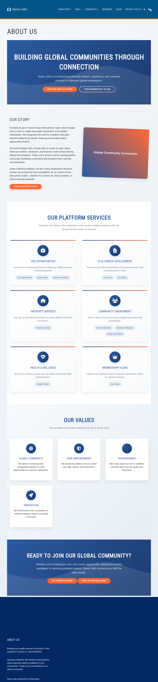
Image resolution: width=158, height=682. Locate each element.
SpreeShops (34, 679)
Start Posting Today (25, 187)
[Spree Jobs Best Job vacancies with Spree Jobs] (17, 9)
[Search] (144, 9)
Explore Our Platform (60, 89)
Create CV (108, 278)
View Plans (115, 384)
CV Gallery (122, 278)
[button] (70, 9)
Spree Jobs (12, 679)
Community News (104, 328)
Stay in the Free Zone (94, 581)
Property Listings (43, 328)
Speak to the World (115, 334)
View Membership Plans (97, 89)
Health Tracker (43, 384)
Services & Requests (125, 328)
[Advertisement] (79, 614)
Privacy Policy (133, 9)
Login (119, 9)
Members (107, 9)
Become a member (60, 278)
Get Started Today (62, 581)
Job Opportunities (25, 278)
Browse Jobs (42, 278)
